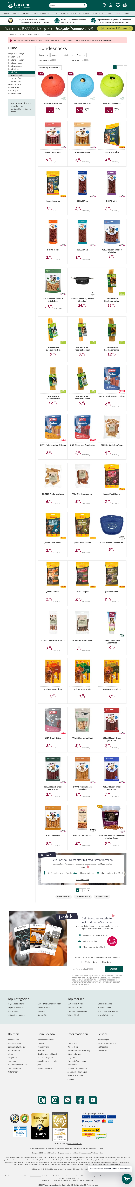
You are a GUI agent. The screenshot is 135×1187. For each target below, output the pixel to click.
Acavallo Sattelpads (106, 1015)
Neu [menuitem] (110, 13)
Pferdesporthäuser (45, 1039)
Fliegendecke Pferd (16, 1004)
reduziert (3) (77, 60)
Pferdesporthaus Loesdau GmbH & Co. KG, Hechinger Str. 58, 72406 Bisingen (70, 1185)
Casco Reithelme (105, 1004)
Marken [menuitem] (128, 13)
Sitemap (71, 1079)
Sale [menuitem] (118, 13)
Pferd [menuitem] (6, 13)
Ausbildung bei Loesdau (47, 1061)
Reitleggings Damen (16, 1015)
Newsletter (102, 1050)
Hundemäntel (14, 57)
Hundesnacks (17, 75)
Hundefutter (13, 72)
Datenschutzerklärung (88, 982)
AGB (69, 1039)
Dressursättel (13, 1011)
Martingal (42, 1011)
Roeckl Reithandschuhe (108, 1011)
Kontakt (40, 1043)
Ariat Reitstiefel (104, 1007)
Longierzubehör (14, 1043)
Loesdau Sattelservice (107, 1043)
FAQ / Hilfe (72, 1057)
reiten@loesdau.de (75, 1144)
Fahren (11, 1054)
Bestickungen (103, 1039)
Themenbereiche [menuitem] (41, 13)
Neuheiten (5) (45, 60)
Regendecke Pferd (15, 1007)
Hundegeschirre (15, 66)
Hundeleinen (13, 69)
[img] (125, 6)
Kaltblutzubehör (14, 1068)
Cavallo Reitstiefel (75, 1004)
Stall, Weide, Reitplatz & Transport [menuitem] (71, 13)
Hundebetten (13, 87)
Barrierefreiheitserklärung (79, 1050)
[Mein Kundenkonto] (110, 7)
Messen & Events (44, 1068)
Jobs (39, 1064)
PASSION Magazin (45, 1057)
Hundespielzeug (15, 63)
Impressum (72, 1043)
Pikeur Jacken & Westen (77, 1011)
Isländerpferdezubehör (17, 1064)
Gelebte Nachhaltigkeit (47, 1054)
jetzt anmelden (82, 879)
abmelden (85, 984)
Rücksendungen (74, 1054)
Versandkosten (35, 1176)
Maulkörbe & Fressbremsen (49, 1004)
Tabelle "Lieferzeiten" (86, 1180)
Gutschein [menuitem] (98, 13)
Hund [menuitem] (26, 13)
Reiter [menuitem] (16, 13)
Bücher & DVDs (14, 84)
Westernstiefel (44, 1007)
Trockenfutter (17, 78)
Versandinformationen (77, 1068)
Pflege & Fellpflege (16, 53)
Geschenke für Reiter (16, 1047)
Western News (91, 962)
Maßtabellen (103, 1047)
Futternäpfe (13, 90)
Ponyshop (12, 1061)
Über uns (41, 1050)
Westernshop (13, 1039)
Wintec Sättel (73, 1015)
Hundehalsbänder (16, 60)
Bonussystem (43, 1047)
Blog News (106, 962)
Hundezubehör (14, 93)
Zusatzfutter (16, 81)
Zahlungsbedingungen (77, 1072)
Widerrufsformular (76, 1075)
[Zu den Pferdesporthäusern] (104, 5)
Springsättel (43, 1015)
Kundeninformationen (77, 1061)
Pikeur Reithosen (75, 1007)
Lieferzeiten (73, 1064)
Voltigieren (12, 1057)
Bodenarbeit (13, 1072)
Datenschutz (73, 1047)
